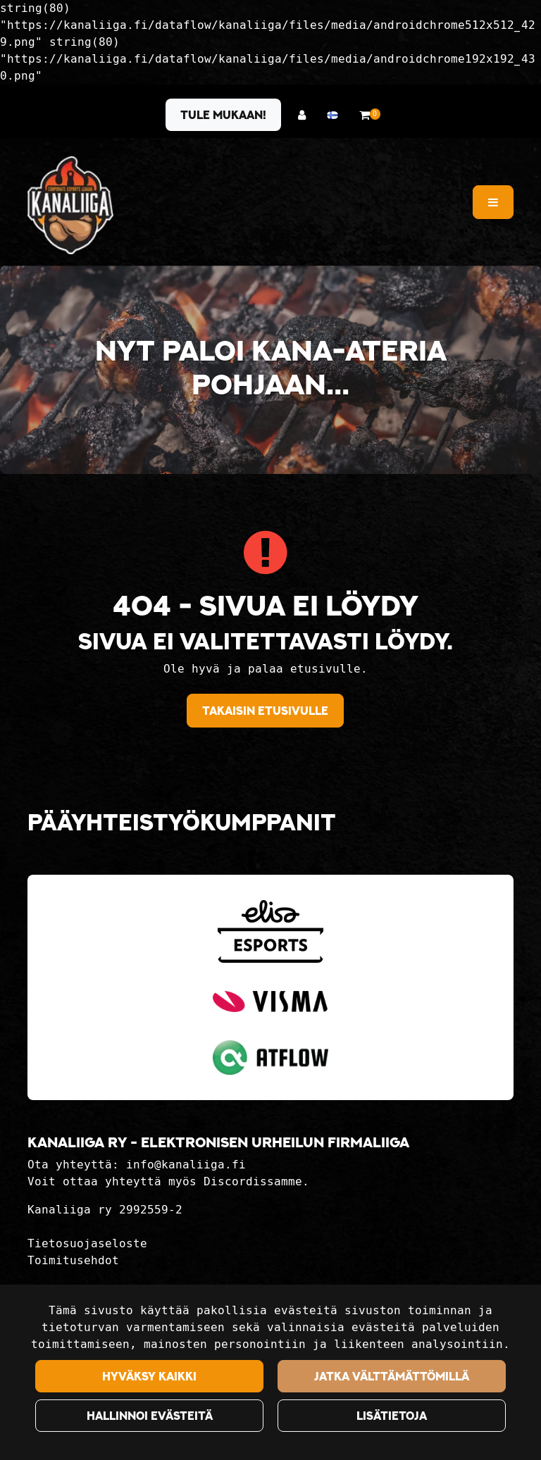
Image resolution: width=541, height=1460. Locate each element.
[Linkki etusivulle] (70, 205)
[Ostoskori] (364, 115)
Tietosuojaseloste (87, 1243)
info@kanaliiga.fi (186, 1164)
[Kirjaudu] (305, 115)
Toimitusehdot (73, 1260)
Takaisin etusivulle (265, 710)
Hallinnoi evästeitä (150, 1415)
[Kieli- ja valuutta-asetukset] (336, 115)
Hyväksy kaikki (149, 1376)
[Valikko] (493, 202)
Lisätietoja (391, 1415)
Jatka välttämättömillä (391, 1376)
